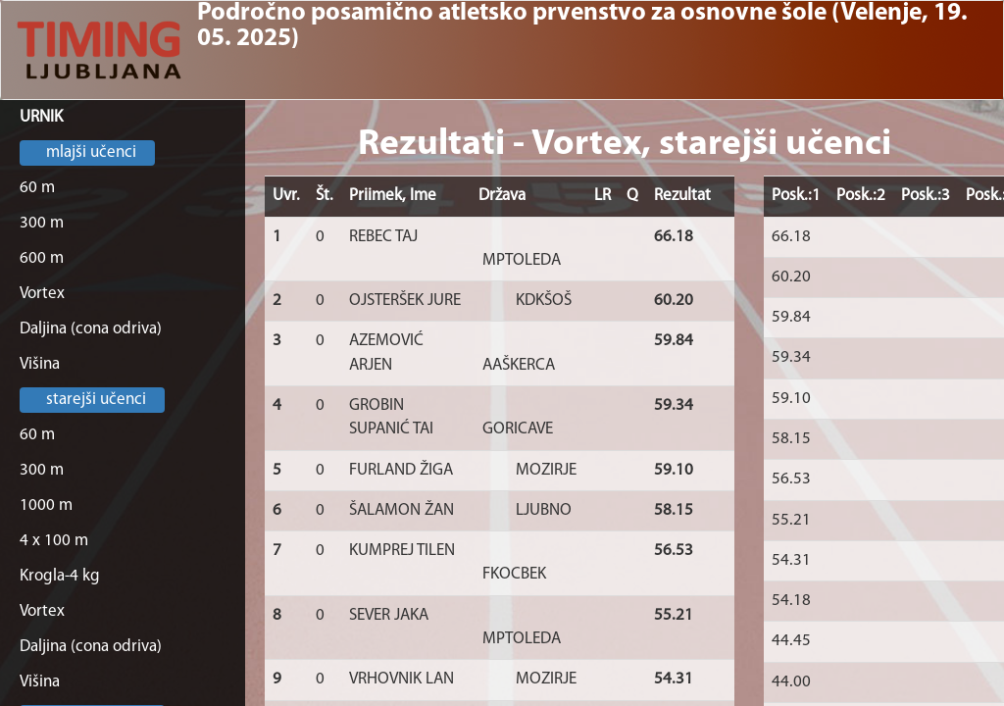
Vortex (42, 293)
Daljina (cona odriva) (91, 329)
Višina (40, 364)
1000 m (46, 505)
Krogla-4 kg (60, 576)
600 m (42, 258)
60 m (37, 187)
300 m (42, 223)
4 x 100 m (54, 540)
